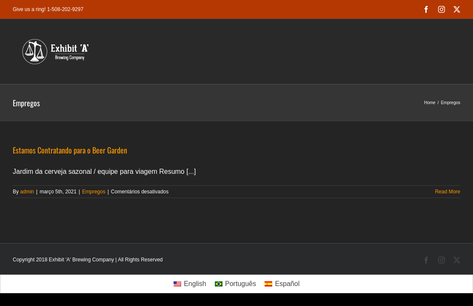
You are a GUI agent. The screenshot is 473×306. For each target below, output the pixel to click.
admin (27, 192)
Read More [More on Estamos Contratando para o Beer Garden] (447, 192)
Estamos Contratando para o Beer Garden (70, 150)
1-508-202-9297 (65, 9)
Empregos (93, 192)
